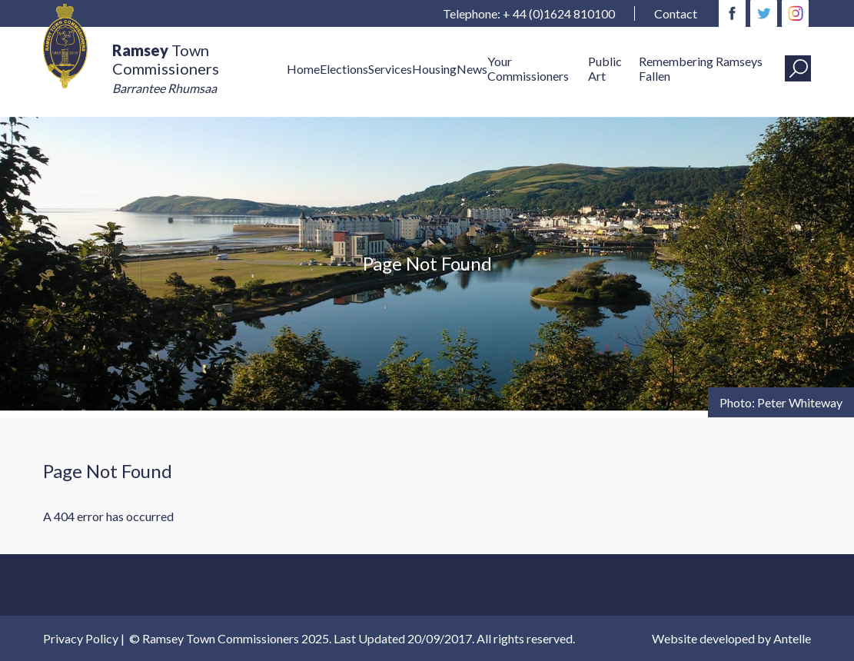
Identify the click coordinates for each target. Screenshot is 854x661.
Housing (434, 68)
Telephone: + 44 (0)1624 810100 (529, 13)
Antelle (792, 638)
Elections (344, 68)
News (472, 68)
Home (303, 68)
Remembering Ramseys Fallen (701, 68)
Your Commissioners (528, 68)
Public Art (605, 68)
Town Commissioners (165, 68)
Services (390, 68)
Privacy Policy (80, 638)
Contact (675, 13)
